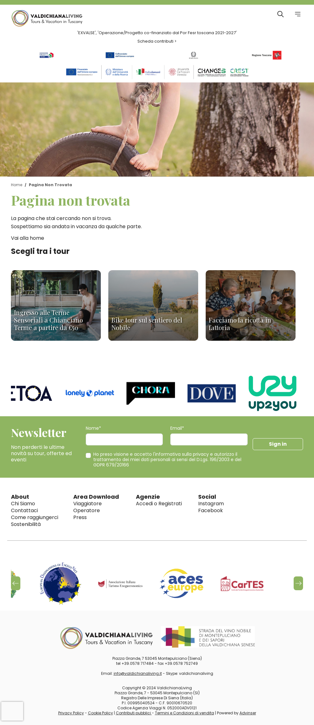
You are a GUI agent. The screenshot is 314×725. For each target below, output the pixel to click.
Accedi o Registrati (159, 503)
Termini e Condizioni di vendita (184, 713)
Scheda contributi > (157, 41)
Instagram (211, 503)
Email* (177, 428)
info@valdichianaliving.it (138, 673)
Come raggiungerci (34, 517)
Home (16, 184)
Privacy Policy (71, 713)
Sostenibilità (26, 524)
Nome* (93, 428)
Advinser (247, 713)
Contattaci (24, 510)
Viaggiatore (87, 503)
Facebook (210, 510)
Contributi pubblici (134, 713)
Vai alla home (27, 238)
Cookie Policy (100, 713)
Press (80, 517)
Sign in (278, 444)
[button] (298, 583)
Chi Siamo (23, 503)
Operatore (86, 510)
